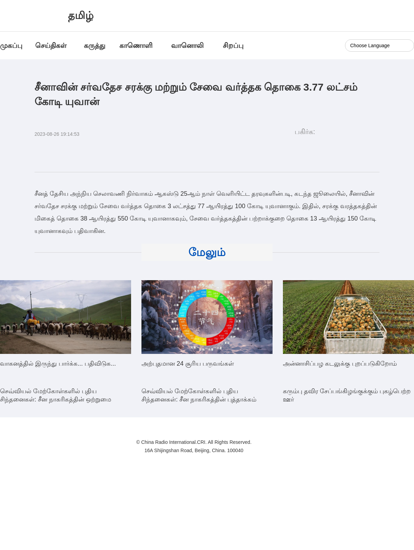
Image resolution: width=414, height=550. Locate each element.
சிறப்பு (233, 45)
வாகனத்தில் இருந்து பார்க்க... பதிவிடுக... (58, 363)
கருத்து (94, 45)
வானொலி (187, 45)
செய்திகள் (51, 45)
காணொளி (137, 45)
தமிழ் (80, 15)
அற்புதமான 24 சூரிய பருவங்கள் (187, 363)
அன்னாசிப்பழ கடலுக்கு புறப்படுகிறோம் (340, 363)
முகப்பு (11, 45)
